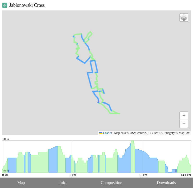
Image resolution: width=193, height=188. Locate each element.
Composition (111, 182)
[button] (184, 17)
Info (62, 182)
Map (21, 182)
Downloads (166, 182)
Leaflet (105, 133)
